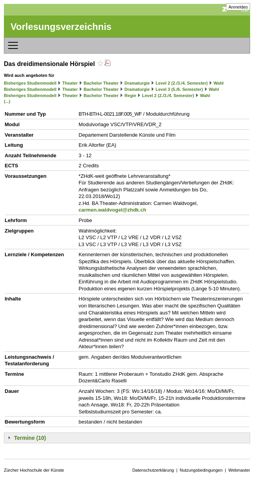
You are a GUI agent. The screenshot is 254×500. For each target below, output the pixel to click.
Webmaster (239, 470)
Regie (130, 95)
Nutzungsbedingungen (201, 470)
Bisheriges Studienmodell (30, 83)
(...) (7, 101)
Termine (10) (30, 438)
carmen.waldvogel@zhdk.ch (112, 210)
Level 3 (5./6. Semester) (179, 89)
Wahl (219, 83)
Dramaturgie (137, 83)
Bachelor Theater (101, 83)
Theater (70, 83)
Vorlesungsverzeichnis (61, 26)
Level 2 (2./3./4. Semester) (182, 83)
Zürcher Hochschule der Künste (34, 470)
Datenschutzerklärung (153, 470)
